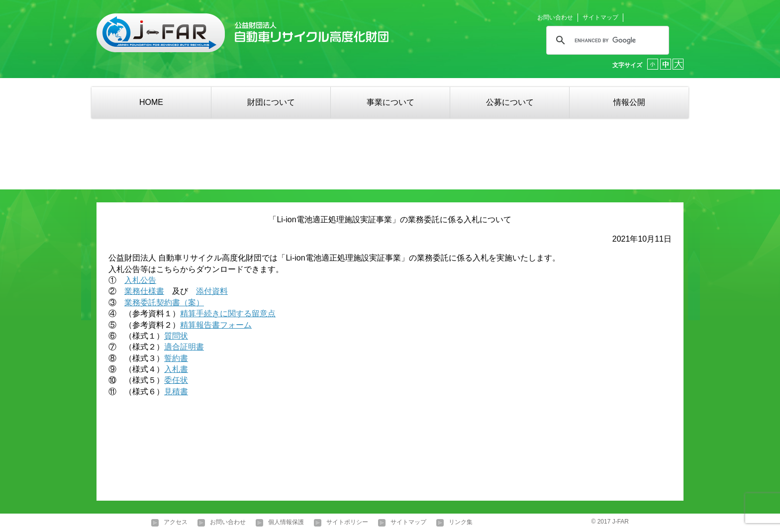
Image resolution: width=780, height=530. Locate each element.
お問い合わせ (555, 17)
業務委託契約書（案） (164, 302)
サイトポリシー (347, 522)
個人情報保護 (286, 522)
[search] (606, 40)
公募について (510, 102)
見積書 (176, 391)
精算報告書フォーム (216, 325)
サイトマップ (600, 17)
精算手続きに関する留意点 (228, 313)
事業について (390, 102)
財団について (271, 102)
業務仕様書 (144, 291)
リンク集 (461, 522)
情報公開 (629, 102)
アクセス (176, 522)
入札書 (176, 369)
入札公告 (140, 280)
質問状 (176, 336)
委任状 (176, 380)
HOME (151, 102)
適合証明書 (184, 347)
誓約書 (176, 358)
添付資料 (212, 291)
